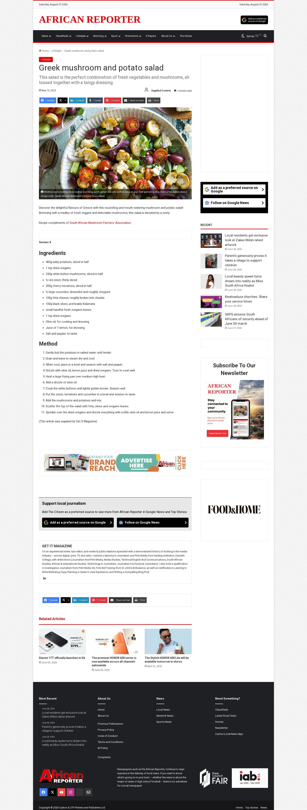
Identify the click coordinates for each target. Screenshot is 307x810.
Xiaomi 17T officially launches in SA (62, 657)
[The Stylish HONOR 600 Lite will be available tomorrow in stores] (168, 641)
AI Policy (103, 747)
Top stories (251, 807)
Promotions (131, 35)
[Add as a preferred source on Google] (254, 19)
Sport (114, 35)
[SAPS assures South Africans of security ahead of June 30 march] (211, 319)
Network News (164, 715)
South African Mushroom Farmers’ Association (100, 223)
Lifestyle (81, 35)
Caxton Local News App (229, 733)
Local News (163, 709)
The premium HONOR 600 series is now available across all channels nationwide (114, 661)
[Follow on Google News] (153, 522)
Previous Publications (110, 723)
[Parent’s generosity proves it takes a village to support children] (211, 261)
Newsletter (221, 727)
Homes (219, 721)
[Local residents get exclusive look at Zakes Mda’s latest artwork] (211, 240)
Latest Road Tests (225, 715)
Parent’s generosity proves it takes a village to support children (246, 260)
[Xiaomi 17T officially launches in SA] (62, 641)
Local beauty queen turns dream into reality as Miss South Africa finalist (244, 281)
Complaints (104, 757)
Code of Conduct (108, 735)
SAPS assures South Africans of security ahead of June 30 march (246, 319)
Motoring (98, 35)
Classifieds (62, 35)
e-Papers (151, 35)
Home (44, 50)
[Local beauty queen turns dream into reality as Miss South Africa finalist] (211, 281)
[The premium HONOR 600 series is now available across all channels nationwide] (115, 641)
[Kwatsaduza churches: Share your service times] (211, 301)
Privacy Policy (106, 729)
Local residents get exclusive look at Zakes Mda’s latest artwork (246, 240)
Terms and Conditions (110, 741)
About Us (166, 35)
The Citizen (186, 35)
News (45, 35)
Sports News (164, 721)
